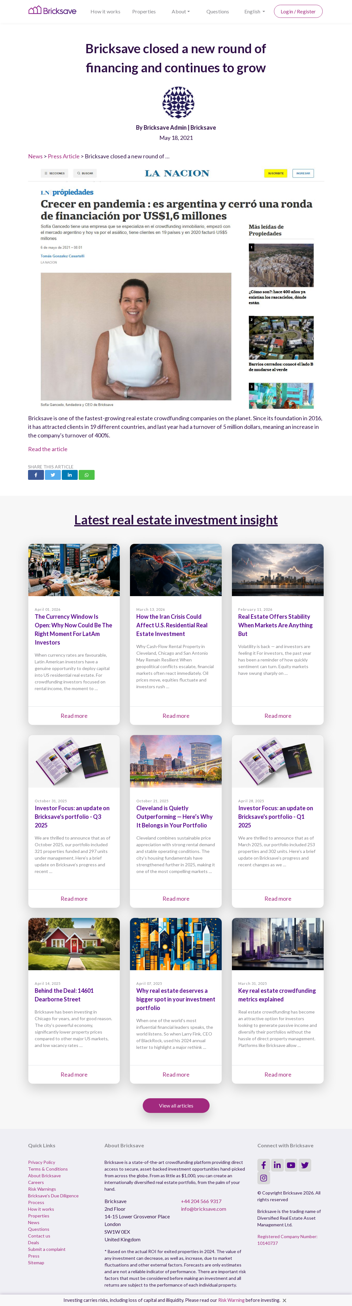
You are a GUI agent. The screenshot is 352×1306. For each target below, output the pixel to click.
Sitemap (36, 1262)
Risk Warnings (42, 1189)
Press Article (64, 156)
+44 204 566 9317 (201, 1201)
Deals (33, 1242)
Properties (144, 11)
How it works (105, 11)
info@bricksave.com (203, 1209)
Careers (36, 1182)
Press (34, 1256)
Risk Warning (231, 1300)
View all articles (176, 1105)
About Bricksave (44, 1175)
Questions (217, 11)
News (35, 156)
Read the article (48, 448)
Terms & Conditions (48, 1169)
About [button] (179, 11)
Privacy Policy (41, 1162)
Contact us (39, 1235)
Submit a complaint (47, 1249)
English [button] (252, 11)
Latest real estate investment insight (176, 519)
